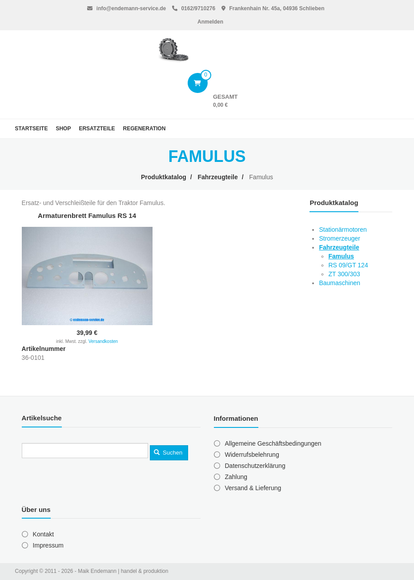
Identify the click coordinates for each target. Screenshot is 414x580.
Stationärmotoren (342, 229)
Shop (63, 128)
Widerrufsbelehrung (252, 454)
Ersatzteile (97, 128)
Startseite (31, 128)
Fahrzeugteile (217, 177)
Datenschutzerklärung (255, 465)
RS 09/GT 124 (348, 265)
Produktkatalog (163, 177)
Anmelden (210, 22)
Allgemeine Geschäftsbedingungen (273, 443)
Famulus (341, 256)
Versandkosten (103, 341)
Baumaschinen (339, 282)
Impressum (48, 545)
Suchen (168, 452)
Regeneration (144, 128)
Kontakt (43, 534)
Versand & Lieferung (253, 488)
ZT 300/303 (344, 274)
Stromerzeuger (339, 238)
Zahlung (236, 477)
